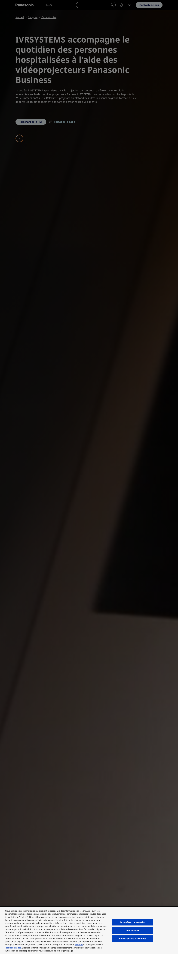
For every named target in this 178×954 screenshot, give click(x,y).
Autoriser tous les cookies (132, 938)
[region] (89, 930)
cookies (79, 944)
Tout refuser (132, 930)
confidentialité (13, 947)
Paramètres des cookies (132, 922)
